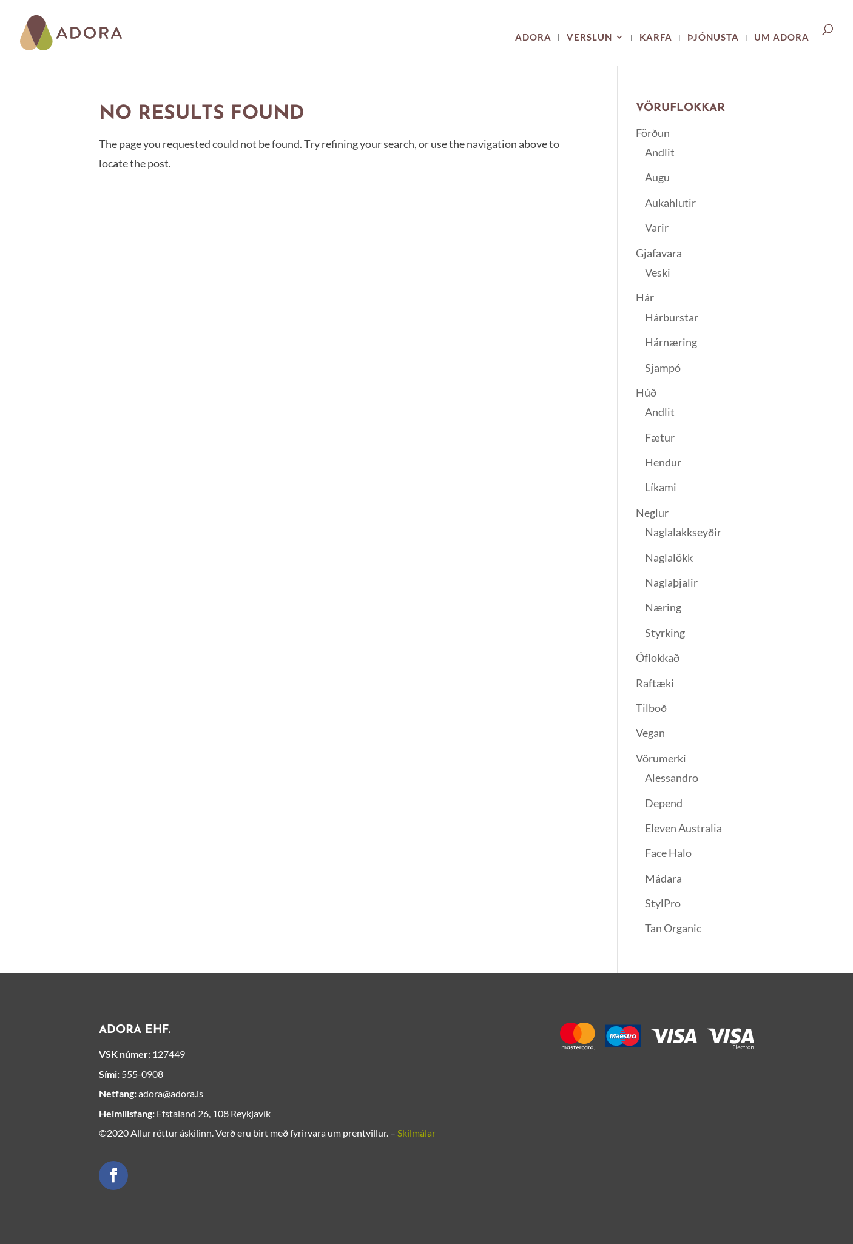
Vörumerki (661, 758)
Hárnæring (671, 342)
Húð (646, 392)
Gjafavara (659, 253)
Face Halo (668, 852)
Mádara (663, 878)
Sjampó (663, 367)
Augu (657, 177)
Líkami (660, 487)
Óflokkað (657, 657)
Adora (533, 37)
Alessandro (671, 777)
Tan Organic (673, 928)
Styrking (665, 632)
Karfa (655, 37)
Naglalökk (669, 557)
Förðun (653, 133)
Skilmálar (416, 1132)
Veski (657, 272)
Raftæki (655, 683)
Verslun (589, 37)
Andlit (660, 152)
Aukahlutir (670, 202)
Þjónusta (713, 37)
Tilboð (651, 707)
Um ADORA (781, 37)
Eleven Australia (683, 828)
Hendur (663, 462)
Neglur (652, 512)
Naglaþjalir (671, 582)
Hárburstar (671, 317)
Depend (664, 803)
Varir (657, 227)
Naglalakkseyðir (683, 532)
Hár (645, 297)
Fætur (660, 437)
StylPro (663, 903)
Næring (663, 607)
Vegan (650, 732)
